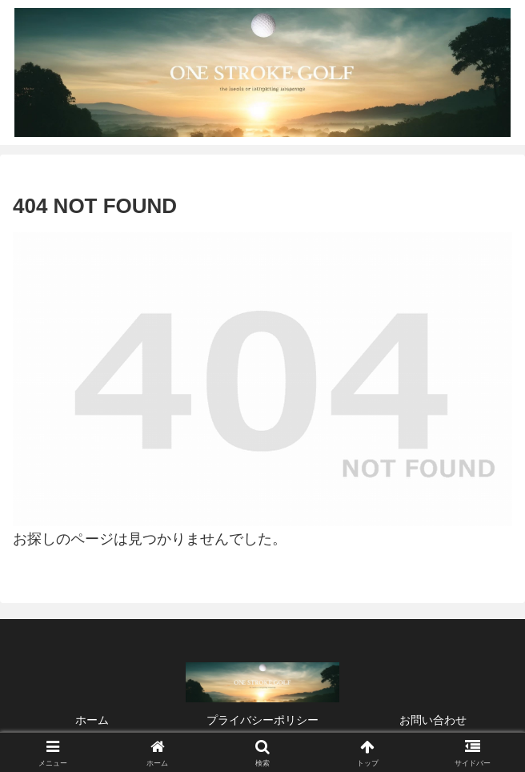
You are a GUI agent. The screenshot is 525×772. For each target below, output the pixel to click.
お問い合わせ (433, 720)
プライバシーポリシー (262, 720)
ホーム (92, 720)
